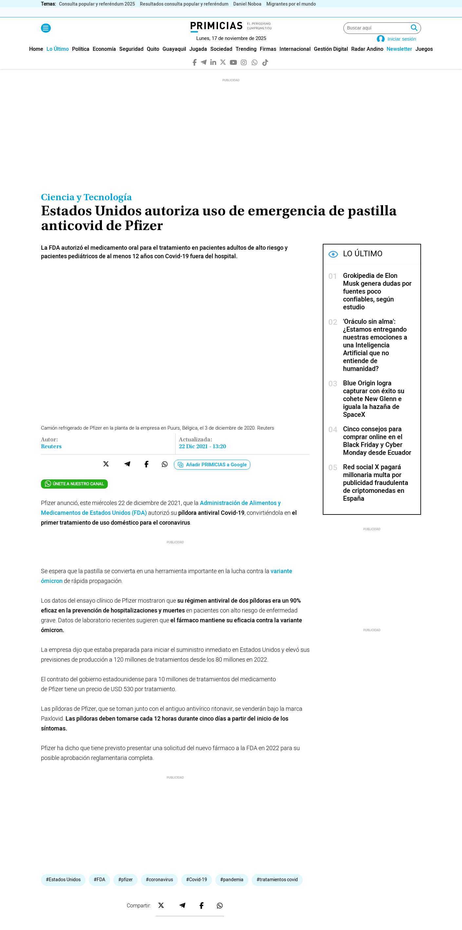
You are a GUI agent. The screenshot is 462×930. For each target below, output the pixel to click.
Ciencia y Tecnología (86, 208)
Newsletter (399, 59)
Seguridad (131, 59)
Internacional (295, 59)
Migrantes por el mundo (291, 4)
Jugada (198, 59)
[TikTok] (265, 72)
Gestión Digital (331, 59)
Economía (104, 59)
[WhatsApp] (254, 72)
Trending (246, 59)
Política (80, 59)
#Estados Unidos (63, 807)
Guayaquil (174, 59)
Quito (153, 59)
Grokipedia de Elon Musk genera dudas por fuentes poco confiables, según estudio (377, 301)
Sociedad (221, 59)
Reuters (51, 457)
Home (36, 59)
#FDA (99, 807)
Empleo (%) (234, 12)
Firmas (268, 59)
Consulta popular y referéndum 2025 (97, 4)
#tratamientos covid (277, 807)
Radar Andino (367, 59)
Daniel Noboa (247, 4)
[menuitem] (36, 59)
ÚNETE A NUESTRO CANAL (74, 493)
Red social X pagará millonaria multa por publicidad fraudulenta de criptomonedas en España (375, 492)
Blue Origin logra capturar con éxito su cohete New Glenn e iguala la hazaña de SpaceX (373, 408)
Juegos (424, 59)
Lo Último (58, 59)
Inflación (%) (86, 12)
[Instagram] (244, 72)
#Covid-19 (196, 807)
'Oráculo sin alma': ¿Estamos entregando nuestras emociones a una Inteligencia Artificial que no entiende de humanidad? (375, 355)
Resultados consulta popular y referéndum (184, 4)
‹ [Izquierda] (410, 12)
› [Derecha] (417, 12)
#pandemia (231, 807)
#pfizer (125, 807)
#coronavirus (159, 807)
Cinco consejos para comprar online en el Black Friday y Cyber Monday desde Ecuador (377, 450)
